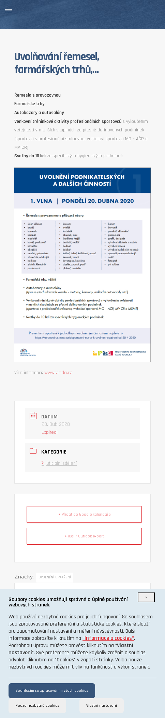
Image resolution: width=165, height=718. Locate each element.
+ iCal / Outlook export (84, 536)
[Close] (146, 597)
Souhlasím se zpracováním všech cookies (51, 690)
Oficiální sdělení (59, 463)
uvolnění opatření (55, 577)
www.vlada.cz (58, 373)
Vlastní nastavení (101, 705)
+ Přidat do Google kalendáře (84, 514)
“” (108, 638)
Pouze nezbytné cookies (37, 705)
